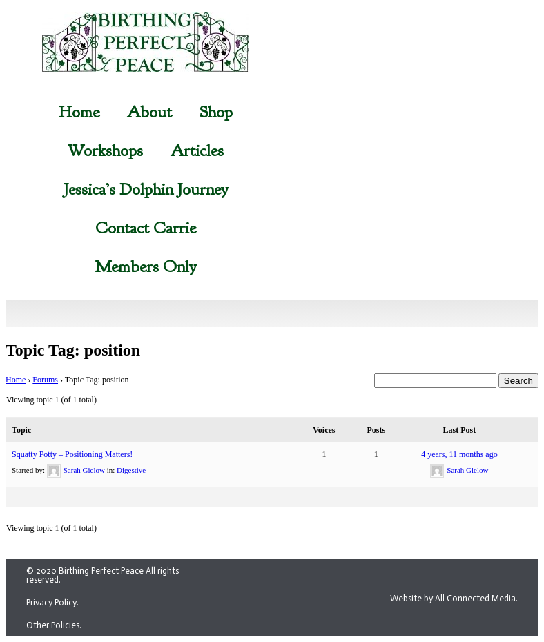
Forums (45, 380)
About (149, 111)
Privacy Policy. (52, 602)
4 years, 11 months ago (459, 454)
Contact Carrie (145, 227)
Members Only (146, 266)
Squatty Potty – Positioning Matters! (72, 454)
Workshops (105, 150)
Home (79, 111)
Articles (197, 150)
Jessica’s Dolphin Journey (146, 189)
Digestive (131, 470)
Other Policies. (53, 625)
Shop (216, 111)
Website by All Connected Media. (454, 598)
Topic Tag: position (73, 350)
